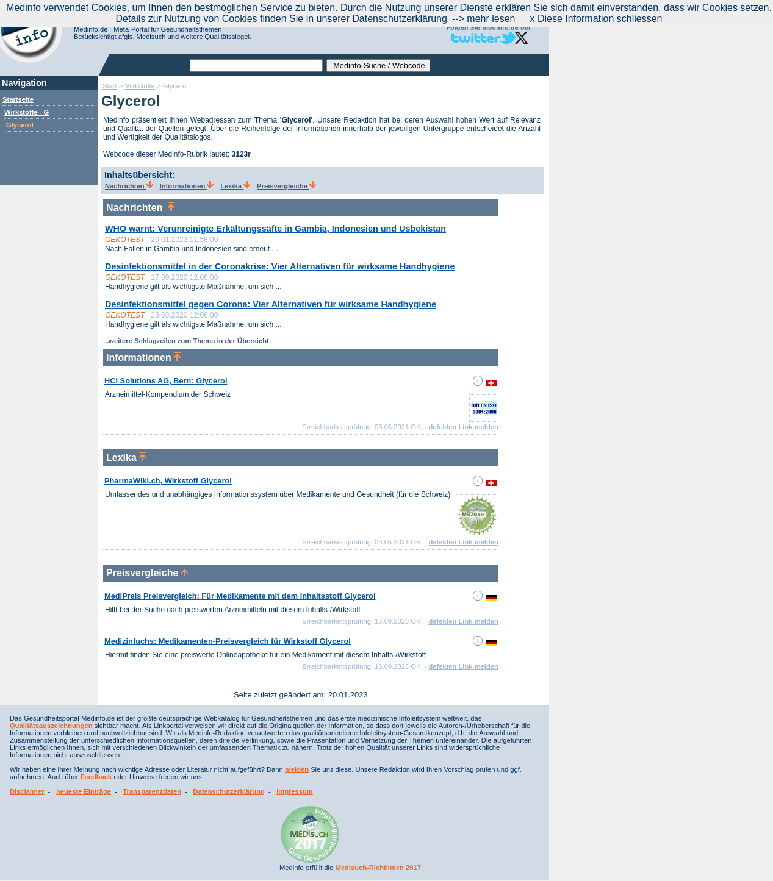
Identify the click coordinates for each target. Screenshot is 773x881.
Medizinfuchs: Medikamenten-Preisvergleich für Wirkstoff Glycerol (227, 641)
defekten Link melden (463, 426)
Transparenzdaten (152, 791)
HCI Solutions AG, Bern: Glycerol (165, 380)
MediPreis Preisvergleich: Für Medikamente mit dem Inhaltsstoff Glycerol (239, 596)
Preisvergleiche (286, 186)
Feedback (96, 776)
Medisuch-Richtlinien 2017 (378, 867)
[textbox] (256, 65)
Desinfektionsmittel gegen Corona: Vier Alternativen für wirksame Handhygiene (270, 304)
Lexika (235, 186)
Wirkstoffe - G (26, 112)
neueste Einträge (83, 791)
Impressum (294, 791)
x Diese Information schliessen (596, 18)
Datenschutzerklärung (229, 791)
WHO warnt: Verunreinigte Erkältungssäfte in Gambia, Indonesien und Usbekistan (275, 229)
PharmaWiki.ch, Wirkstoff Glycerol (168, 480)
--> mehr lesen (484, 18)
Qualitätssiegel (227, 36)
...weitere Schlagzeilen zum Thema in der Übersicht (186, 340)
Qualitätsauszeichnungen (51, 725)
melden (297, 769)
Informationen (187, 186)
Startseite (18, 99)
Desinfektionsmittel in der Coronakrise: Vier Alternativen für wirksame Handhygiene (280, 266)
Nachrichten (129, 186)
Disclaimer (27, 791)
